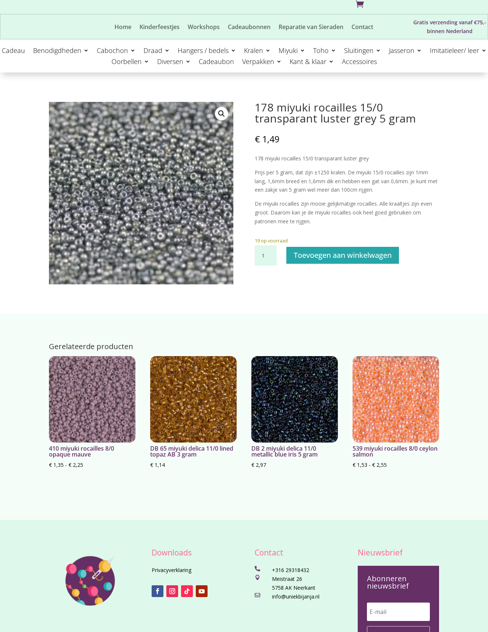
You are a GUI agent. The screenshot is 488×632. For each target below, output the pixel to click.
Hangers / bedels (203, 51)
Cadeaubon (216, 62)
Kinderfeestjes (159, 27)
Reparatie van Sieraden (311, 27)
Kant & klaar (308, 62)
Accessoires (359, 62)
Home (122, 27)
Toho (321, 51)
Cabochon (112, 51)
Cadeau (13, 51)
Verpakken (258, 62)
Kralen (253, 51)
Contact (362, 27)
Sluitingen (359, 51)
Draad (153, 51)
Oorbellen (127, 62)
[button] (221, 113)
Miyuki (288, 51)
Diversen (170, 62)
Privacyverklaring (171, 570)
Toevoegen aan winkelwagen (343, 255)
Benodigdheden (57, 51)
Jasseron (401, 51)
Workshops (204, 27)
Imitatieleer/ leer (454, 51)
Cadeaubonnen (249, 27)
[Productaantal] (266, 255)
